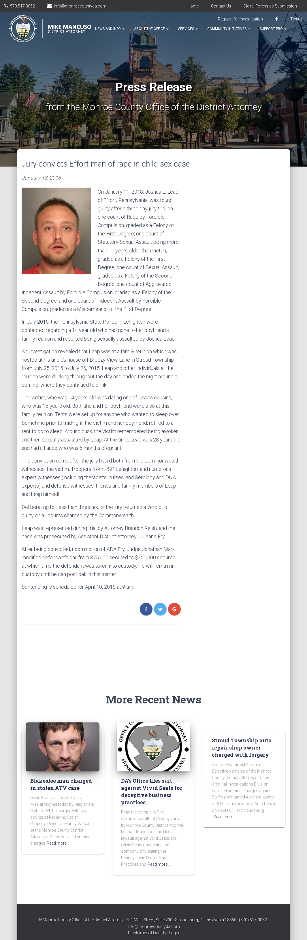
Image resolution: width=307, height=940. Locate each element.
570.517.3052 (22, 6)
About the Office (151, 29)
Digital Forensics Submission (270, 6)
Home (193, 6)
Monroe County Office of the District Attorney (83, 908)
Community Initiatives (228, 29)
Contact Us (221, 6)
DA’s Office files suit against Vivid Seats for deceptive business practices (151, 780)
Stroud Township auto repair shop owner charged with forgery (242, 736)
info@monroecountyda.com (80, 6)
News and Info (110, 29)
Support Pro (273, 29)
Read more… (58, 831)
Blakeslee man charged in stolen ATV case (61, 773)
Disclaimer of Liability (147, 921)
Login (174, 921)
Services (188, 29)
